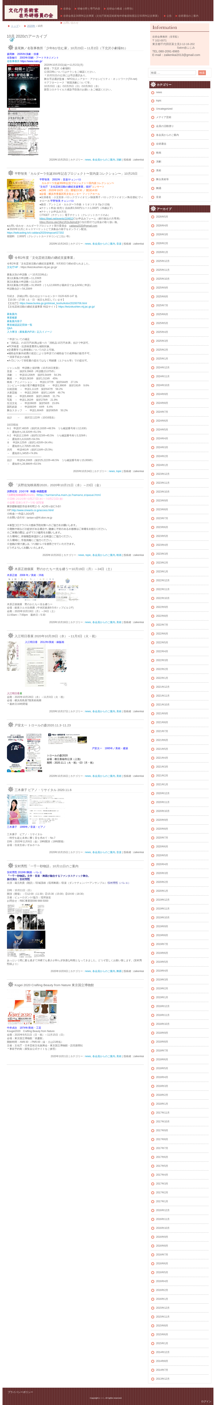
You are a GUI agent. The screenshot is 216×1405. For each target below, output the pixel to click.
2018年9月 (162, 1032)
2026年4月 (162, 225)
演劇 (119, 159)
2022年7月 (162, 624)
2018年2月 (162, 1094)
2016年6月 (162, 1263)
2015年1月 (162, 1343)
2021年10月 (163, 704)
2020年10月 (163, 811)
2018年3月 (162, 1086)
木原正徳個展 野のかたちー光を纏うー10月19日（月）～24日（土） (64, 569)
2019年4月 (162, 970)
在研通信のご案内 (188, 15)
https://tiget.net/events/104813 (56, 218)
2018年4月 (162, 1077)
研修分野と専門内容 (88, 8)
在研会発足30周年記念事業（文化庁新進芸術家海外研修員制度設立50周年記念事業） (111, 15)
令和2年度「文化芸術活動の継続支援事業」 (45, 257)
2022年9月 (162, 607)
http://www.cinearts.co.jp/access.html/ (33, 510)
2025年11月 (163, 269)
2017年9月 (162, 1130)
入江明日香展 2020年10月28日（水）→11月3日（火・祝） (56, 636)
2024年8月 (162, 403)
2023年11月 (163, 482)
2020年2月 (162, 882)
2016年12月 (163, 1210)
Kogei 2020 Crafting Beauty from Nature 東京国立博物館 (54, 985)
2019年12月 (163, 899)
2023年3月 (162, 553)
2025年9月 (162, 287)
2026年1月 (162, 252)
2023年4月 (162, 544)
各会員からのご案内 (103, 159)
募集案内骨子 (14, 321)
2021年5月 (162, 748)
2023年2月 (162, 562)
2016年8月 (162, 1245)
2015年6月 (162, 1334)
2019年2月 (162, 988)
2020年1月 (162, 890)
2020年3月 (162, 873)
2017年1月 (162, 1201)
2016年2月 (162, 1290)
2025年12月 (163, 261)
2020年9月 (162, 819)
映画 (119, 555)
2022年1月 (162, 678)
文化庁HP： (14, 267)
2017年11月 (163, 1112)
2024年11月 (163, 376)
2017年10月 (163, 1121)
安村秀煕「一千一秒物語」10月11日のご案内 (46, 866)
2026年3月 (162, 234)
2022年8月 (162, 615)
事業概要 (12, 317)
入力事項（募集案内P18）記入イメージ (29, 331)
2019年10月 (163, 917)
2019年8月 (162, 935)
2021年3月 (162, 766)
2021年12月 (163, 686)
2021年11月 (163, 695)
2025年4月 (162, 332)
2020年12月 (163, 793)
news (88, 159)
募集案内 (12, 314)
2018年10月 (163, 1023)
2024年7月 (162, 411)
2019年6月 (162, 953)
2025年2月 (162, 349)
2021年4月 (162, 757)
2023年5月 (162, 536)
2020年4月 (162, 864)
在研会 (67, 8)
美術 (119, 622)
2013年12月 (163, 1378)
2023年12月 (163, 473)
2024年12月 (163, 367)
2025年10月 (163, 278)
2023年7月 (162, 518)
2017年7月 (162, 1148)
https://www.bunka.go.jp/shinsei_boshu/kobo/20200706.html (53, 303)
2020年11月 (163, 802)
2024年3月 (162, 447)
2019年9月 (162, 926)
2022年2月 (162, 669)
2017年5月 (162, 1165)
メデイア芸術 (163, 117)
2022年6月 (162, 633)
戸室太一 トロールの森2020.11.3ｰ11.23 (43, 725)
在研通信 (161, 143)
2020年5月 (162, 855)
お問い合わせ (70, 22)
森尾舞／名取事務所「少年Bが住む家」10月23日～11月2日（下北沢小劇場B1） (71, 48)
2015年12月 (163, 1307)
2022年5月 (162, 642)
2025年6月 (162, 314)
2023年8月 (162, 509)
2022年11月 (163, 589)
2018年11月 (163, 1015)
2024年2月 (162, 456)
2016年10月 (163, 1228)
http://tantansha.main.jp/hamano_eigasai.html (69, 495)
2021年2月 (162, 775)
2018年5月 (162, 1068)
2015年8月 (162, 1325)
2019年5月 (162, 961)
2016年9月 (162, 1236)
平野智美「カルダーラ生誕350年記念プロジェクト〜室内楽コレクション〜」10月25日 (76, 173)
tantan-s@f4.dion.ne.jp (39, 517)
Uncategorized (164, 108)
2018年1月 (162, 1103)
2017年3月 (162, 1183)
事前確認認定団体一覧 (19, 324)
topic (119, 471)
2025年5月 (162, 323)
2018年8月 (162, 1041)
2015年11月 (163, 1316)
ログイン (206, 1401)
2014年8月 (162, 1361)
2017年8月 (162, 1139)
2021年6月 (162, 740)
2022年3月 (162, 660)
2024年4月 (162, 438)
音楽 (119, 243)
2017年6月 (162, 1157)
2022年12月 (163, 580)
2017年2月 (162, 1192)
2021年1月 (162, 784)
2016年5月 (162, 1272)
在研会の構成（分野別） (121, 8)
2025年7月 (162, 305)
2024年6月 (162, 420)
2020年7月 (162, 837)
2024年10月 (163, 385)
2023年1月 (162, 571)
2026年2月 (162, 243)
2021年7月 (162, 731)
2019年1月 (162, 997)
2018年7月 (162, 1050)
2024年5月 (162, 429)
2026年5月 (162, 216)
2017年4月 (162, 1174)
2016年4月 (162, 1281)
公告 (169, 15)
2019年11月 (163, 908)
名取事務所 (13, 61)
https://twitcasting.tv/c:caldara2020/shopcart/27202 (35, 232)
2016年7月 (162, 1254)
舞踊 (119, 971)
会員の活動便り (165, 126)
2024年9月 (162, 394)
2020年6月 (162, 846)
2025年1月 (162, 358)
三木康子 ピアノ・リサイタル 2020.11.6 (45, 790)
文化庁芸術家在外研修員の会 (31, 12)
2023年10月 (163, 491)
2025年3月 (162, 340)
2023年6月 (162, 527)
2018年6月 (162, 1059)
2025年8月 (162, 296)
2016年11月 (163, 1219)
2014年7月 (162, 1369)
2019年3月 (162, 979)
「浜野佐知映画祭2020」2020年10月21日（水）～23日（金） (59, 485)
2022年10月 (163, 598)
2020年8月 (162, 828)
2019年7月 (162, 944)
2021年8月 (162, 722)
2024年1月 (162, 465)
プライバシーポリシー (20, 1392)
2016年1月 (162, 1298)
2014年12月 (163, 1352)
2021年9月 (162, 713)
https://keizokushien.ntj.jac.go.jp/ (76, 306)
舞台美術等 (162, 179)
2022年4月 (162, 651)
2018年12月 (163, 1006)
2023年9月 (162, 500)
